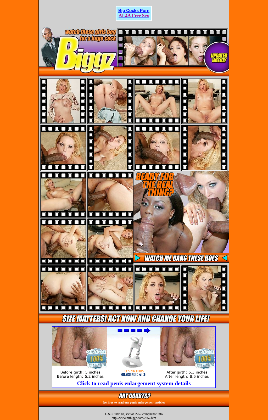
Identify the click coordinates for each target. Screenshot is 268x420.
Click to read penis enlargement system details (134, 383)
